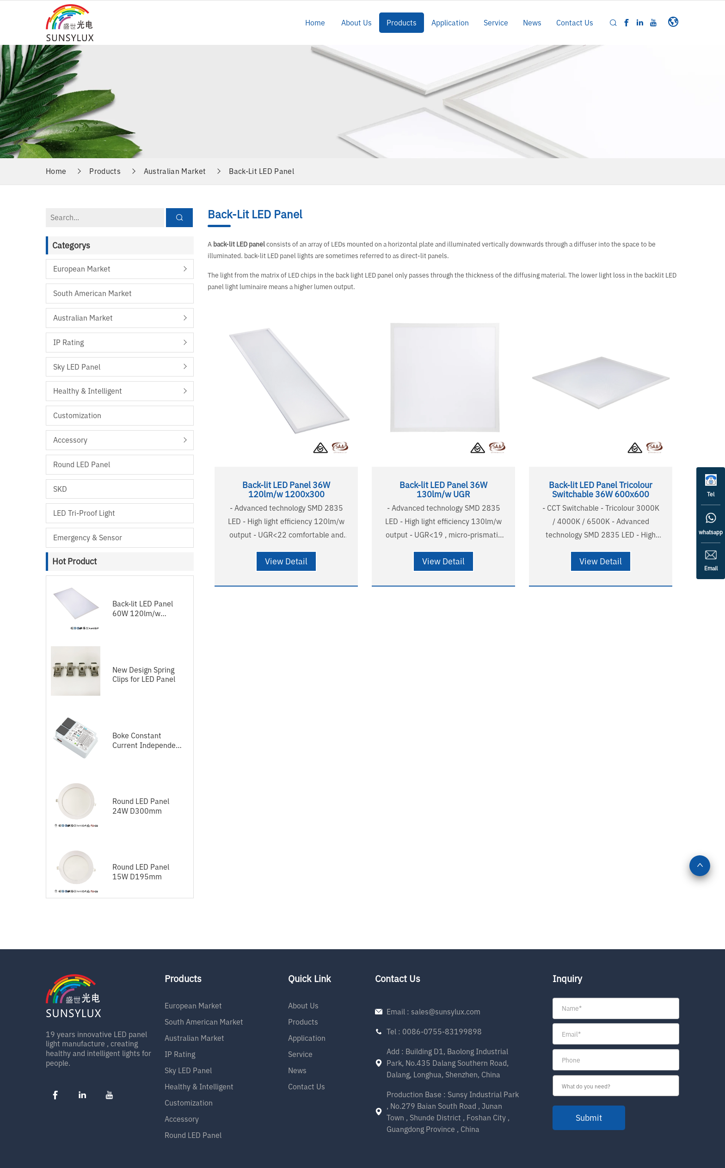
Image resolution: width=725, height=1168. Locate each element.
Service (496, 22)
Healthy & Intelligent (87, 391)
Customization (77, 415)
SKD (60, 489)
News (532, 22)
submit (589, 1117)
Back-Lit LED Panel (261, 171)
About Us (356, 22)
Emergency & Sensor (87, 537)
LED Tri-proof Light (84, 513)
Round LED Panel (81, 464)
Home (315, 22)
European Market (82, 268)
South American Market (92, 293)
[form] (616, 1064)
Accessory (70, 440)
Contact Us (574, 22)
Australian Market (175, 171)
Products (402, 22)
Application (450, 22)
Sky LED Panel (76, 366)
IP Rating (68, 342)
